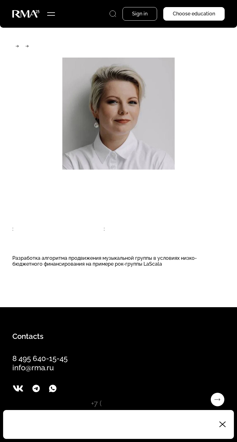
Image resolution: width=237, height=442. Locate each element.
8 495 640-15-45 (40, 358)
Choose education (194, 14)
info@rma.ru (33, 367)
